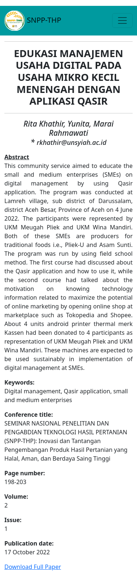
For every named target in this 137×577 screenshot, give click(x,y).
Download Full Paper (32, 567)
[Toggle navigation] (122, 20)
